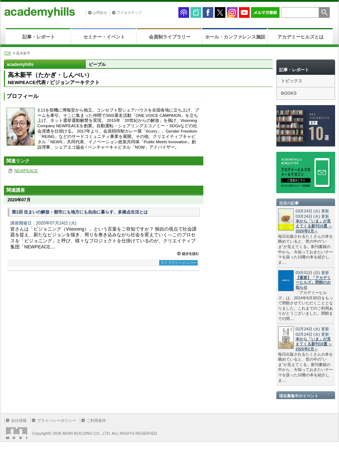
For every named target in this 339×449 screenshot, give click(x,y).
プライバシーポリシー (56, 420)
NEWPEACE (26, 171)
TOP (7, 53)
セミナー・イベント (104, 37)
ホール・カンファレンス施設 (235, 37)
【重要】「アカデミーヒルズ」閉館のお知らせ (313, 282)
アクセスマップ (129, 13)
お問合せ (100, 13)
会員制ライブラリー (170, 37)
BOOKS (289, 93)
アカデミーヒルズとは (300, 37)
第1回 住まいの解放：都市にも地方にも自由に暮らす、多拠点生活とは (80, 212)
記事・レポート (38, 37)
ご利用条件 (96, 420)
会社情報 (19, 420)
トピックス (291, 80)
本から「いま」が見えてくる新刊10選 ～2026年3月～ (314, 226)
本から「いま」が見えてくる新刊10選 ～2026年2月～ (314, 344)
